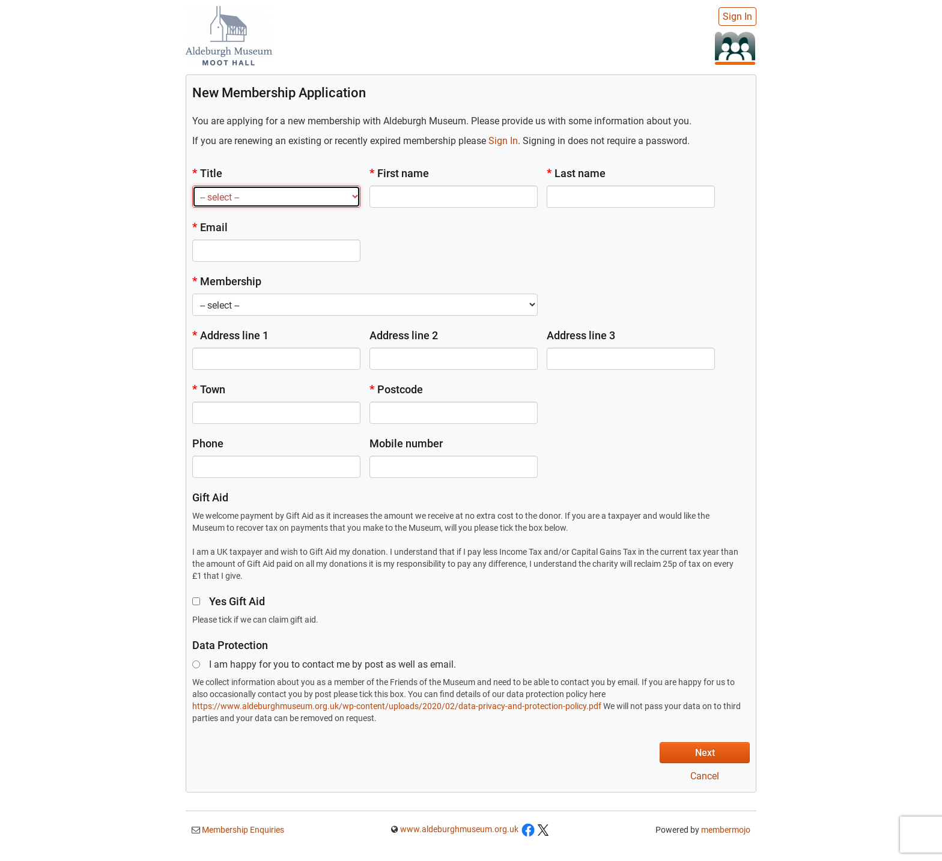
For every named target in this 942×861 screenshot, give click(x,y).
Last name (576, 173)
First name (399, 173)
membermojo (725, 830)
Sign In (737, 16)
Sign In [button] (503, 141)
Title (207, 173)
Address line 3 (581, 335)
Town (208, 389)
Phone (207, 443)
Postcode (396, 389)
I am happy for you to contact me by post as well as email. (324, 664)
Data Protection (230, 645)
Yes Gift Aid (228, 601)
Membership (226, 281)
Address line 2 (403, 335)
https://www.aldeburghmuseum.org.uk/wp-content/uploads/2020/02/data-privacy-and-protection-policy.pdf (396, 706)
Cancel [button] (704, 776)
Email (210, 227)
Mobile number (406, 443)
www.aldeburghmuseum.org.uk (459, 829)
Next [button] (705, 752)
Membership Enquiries (242, 830)
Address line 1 (230, 335)
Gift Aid (210, 497)
